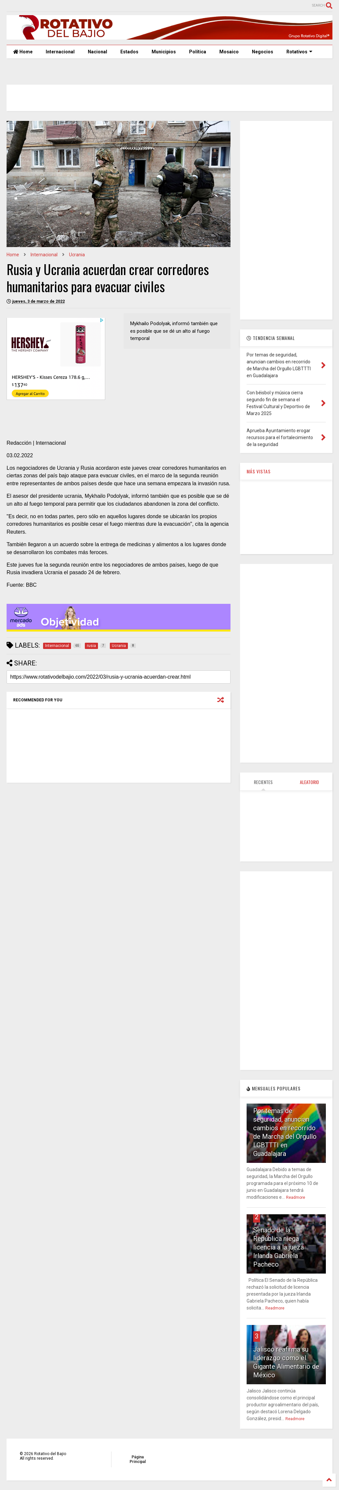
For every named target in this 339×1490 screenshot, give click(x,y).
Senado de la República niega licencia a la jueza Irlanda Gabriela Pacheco (278, 1247)
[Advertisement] (286, 220)
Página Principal (138, 1459)
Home (23, 51)
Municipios (164, 51)
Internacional (60, 51)
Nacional (97, 51)
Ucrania (77, 254)
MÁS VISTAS (259, 471)
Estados (129, 51)
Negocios (262, 51)
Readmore (295, 1197)
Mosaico (229, 51)
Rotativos (299, 51)
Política (197, 51)
